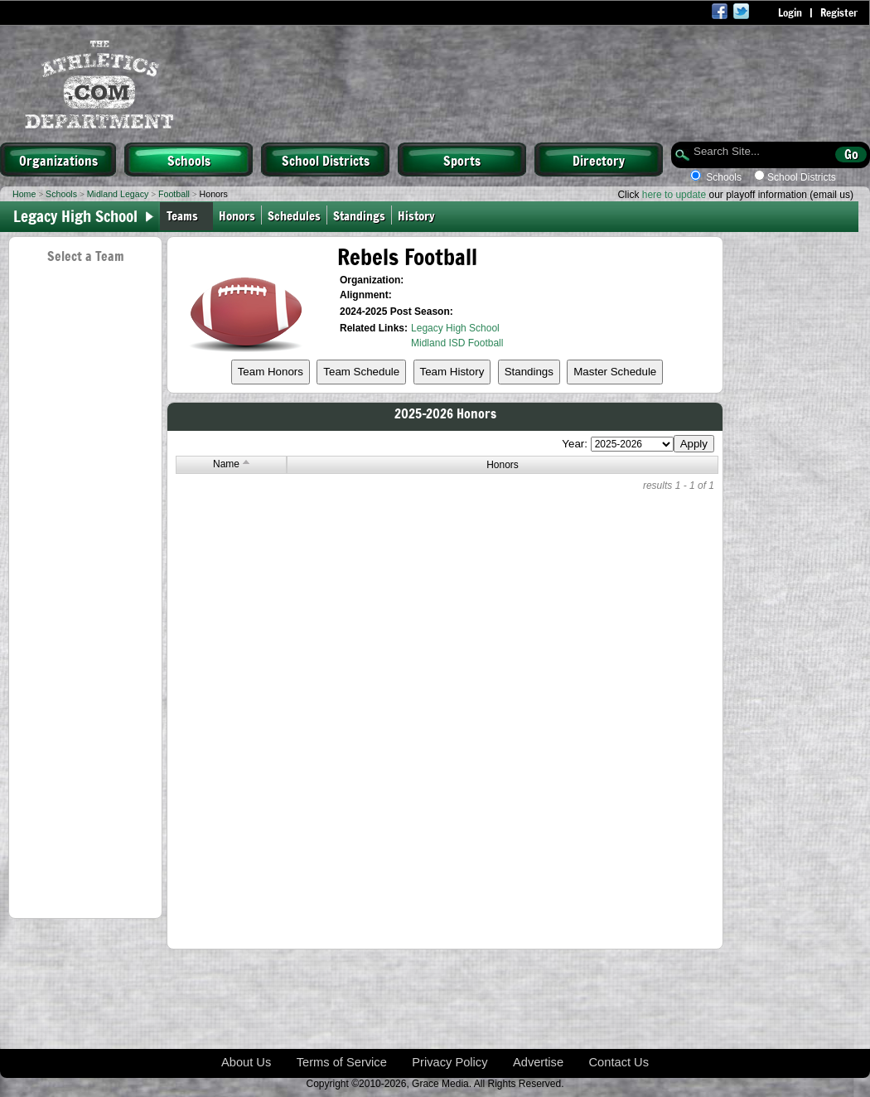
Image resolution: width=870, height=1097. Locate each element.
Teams (182, 215)
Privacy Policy (449, 1062)
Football (174, 194)
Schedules (294, 215)
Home (24, 194)
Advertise (538, 1062)
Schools (188, 160)
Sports (462, 160)
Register (839, 12)
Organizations (58, 160)
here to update (674, 195)
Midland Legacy (118, 194)
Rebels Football (407, 256)
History (420, 215)
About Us (246, 1062)
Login (790, 12)
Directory (599, 160)
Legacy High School (455, 328)
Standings (359, 215)
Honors (237, 215)
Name (231, 464)
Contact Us (619, 1062)
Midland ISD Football (457, 343)
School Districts (326, 160)
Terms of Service (342, 1062)
